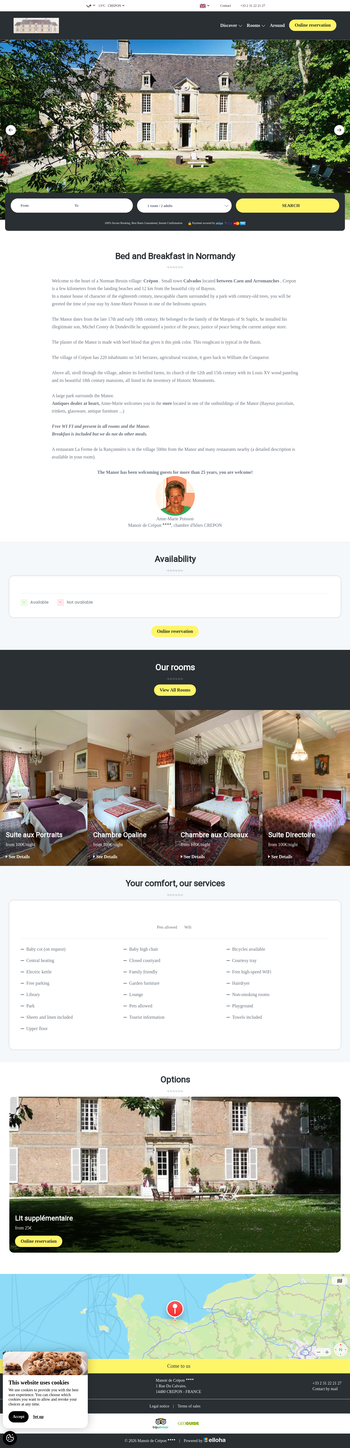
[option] (44, 788)
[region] (45, 1390)
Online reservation (313, 25)
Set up (38, 1417)
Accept (18, 1417)
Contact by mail (322, 1389)
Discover (231, 25)
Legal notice (159, 1406)
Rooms (256, 25)
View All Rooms (175, 690)
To (76, 205)
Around (277, 25)
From (25, 205)
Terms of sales (189, 1406)
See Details (18, 856)
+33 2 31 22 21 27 (324, 1383)
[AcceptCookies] (10, 1438)
